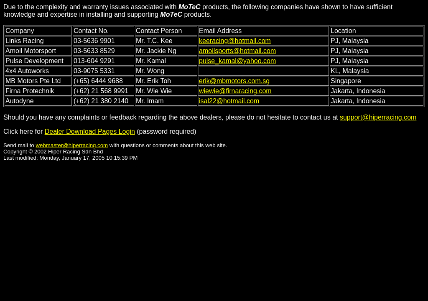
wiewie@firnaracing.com (235, 90)
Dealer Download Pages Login (90, 131)
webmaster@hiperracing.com (72, 145)
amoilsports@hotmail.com (237, 50)
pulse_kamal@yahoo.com (237, 60)
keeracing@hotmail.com (235, 40)
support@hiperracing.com (378, 117)
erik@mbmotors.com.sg (234, 80)
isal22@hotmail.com (229, 101)
